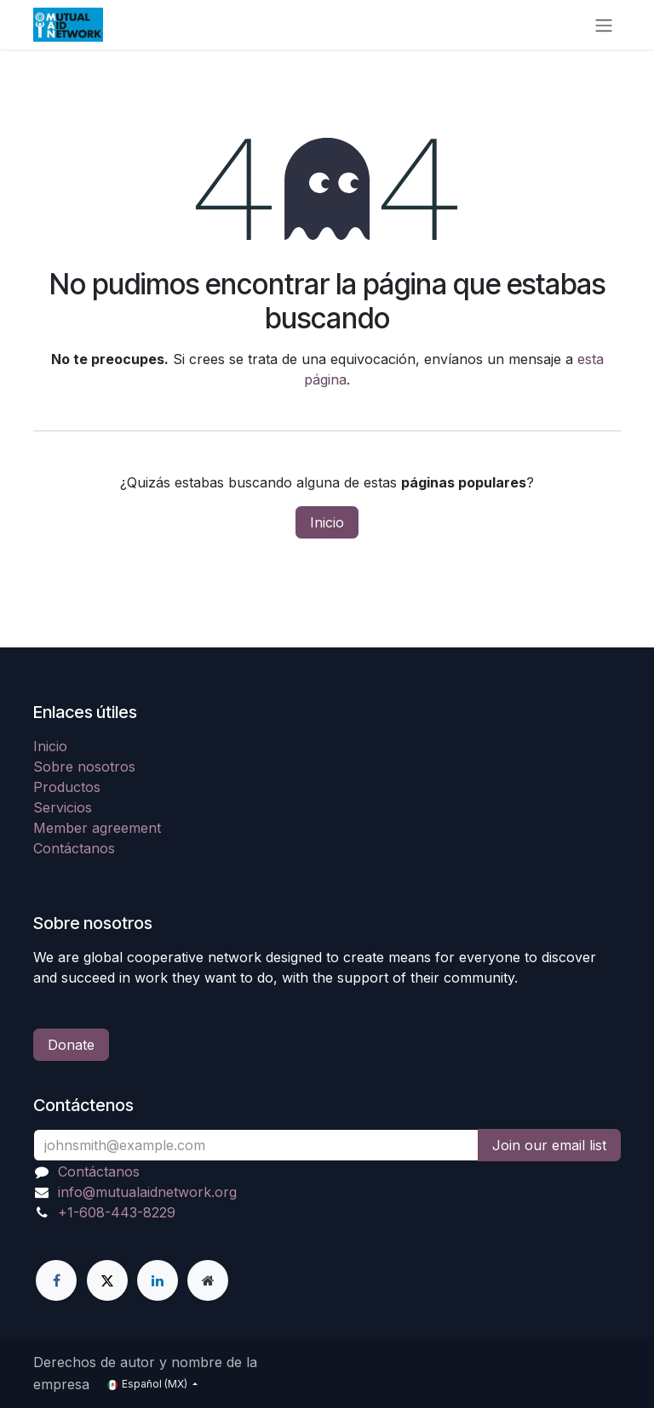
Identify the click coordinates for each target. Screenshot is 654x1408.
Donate (71, 1044)
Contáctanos (74, 848)
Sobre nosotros (84, 766)
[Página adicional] (207, 1280)
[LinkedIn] (157, 1280)
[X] (107, 1280)
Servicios (62, 807)
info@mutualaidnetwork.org (147, 1191)
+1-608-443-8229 (116, 1212)
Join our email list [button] (549, 1145)
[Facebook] (56, 1280)
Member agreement (97, 827)
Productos (66, 786)
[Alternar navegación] (604, 25)
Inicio (327, 522)
